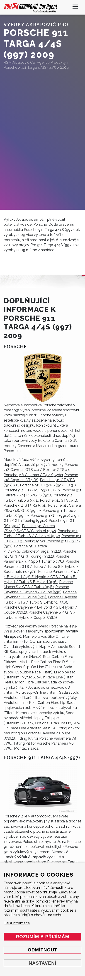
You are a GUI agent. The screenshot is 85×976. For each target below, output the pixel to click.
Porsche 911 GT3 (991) (58, 500)
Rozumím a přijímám (42, 936)
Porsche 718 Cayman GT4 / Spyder (33, 475)
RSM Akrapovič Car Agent (25, 62)
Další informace (17, 923)
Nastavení (42, 963)
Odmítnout (42, 949)
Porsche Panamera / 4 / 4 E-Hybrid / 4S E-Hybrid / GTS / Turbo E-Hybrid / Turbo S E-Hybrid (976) (41, 576)
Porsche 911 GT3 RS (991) (25, 505)
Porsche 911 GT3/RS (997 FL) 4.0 (32, 490)
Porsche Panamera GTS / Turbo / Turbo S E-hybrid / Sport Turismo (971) (41, 566)
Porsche (40, 224)
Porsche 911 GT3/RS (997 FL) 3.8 (48, 485)
